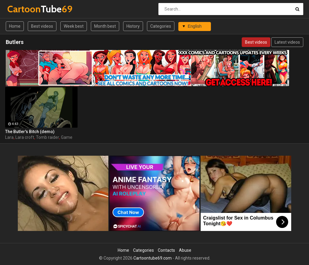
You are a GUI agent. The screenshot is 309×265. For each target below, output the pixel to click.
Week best (74, 26)
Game (66, 137)
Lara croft (24, 137)
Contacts (166, 250)
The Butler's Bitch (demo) (30, 131)
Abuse (185, 250)
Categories (160, 26)
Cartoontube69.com (152, 258)
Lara (9, 137)
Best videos (42, 26)
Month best (105, 26)
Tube (23, 9)
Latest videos (287, 42)
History (133, 26)
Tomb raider (47, 137)
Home (15, 26)
